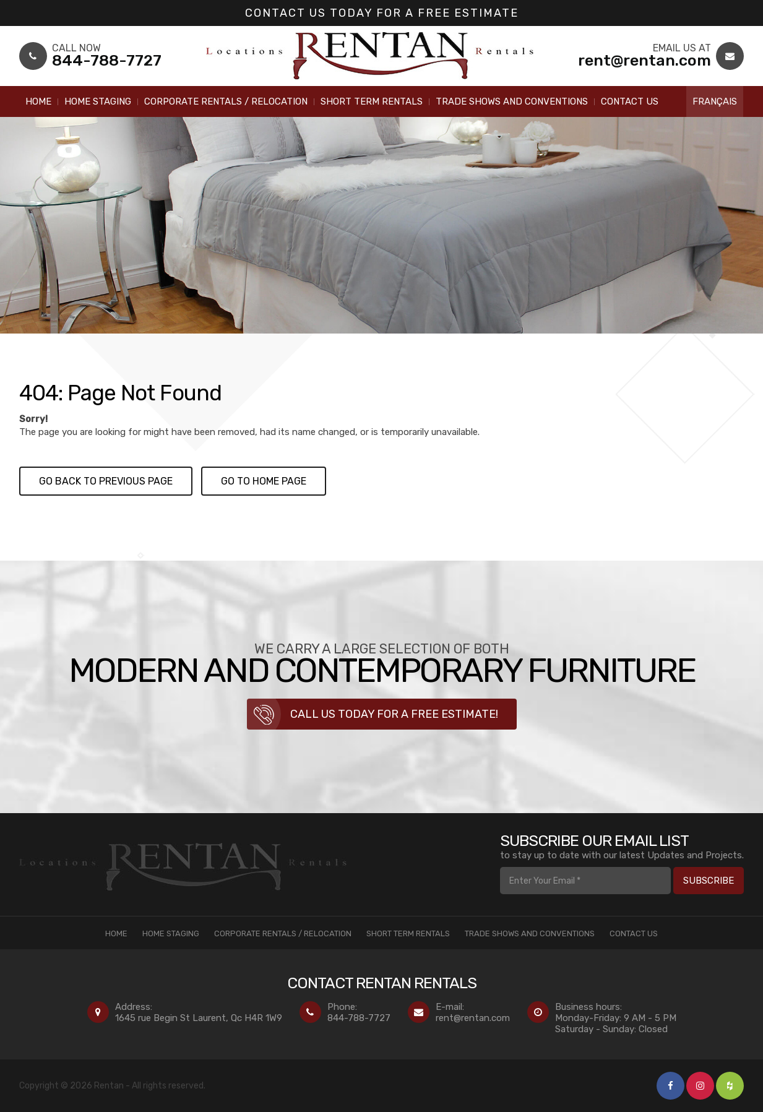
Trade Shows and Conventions (512, 101)
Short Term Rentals (372, 101)
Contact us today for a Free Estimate (382, 13)
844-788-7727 (358, 1018)
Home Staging (97, 101)
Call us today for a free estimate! (394, 714)
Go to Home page (263, 481)
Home (38, 101)
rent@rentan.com (473, 1018)
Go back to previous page (106, 481)
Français (714, 101)
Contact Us (629, 101)
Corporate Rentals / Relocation (226, 101)
